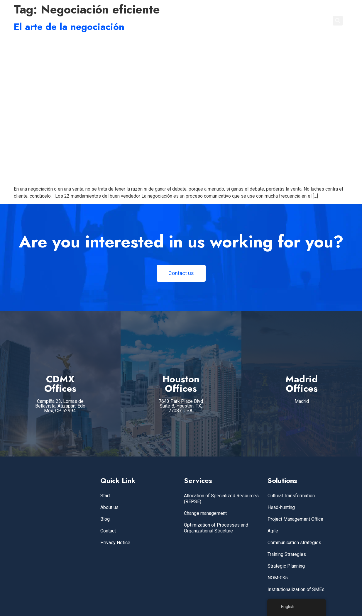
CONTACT (311, 20)
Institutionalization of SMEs (296, 589)
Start (105, 495)
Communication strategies (294, 542)
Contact (108, 531)
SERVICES (229, 20)
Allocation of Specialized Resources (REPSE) (221, 498)
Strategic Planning (286, 566)
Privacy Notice (115, 542)
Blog (105, 519)
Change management (205, 513)
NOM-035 (278, 578)
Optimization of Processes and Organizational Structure (216, 528)
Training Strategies (287, 554)
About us (109, 507)
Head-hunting (281, 507)
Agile (273, 531)
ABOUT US (260, 20)
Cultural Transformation (291, 495)
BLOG (286, 20)
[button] (338, 21)
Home (203, 20)
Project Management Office (295, 519)
